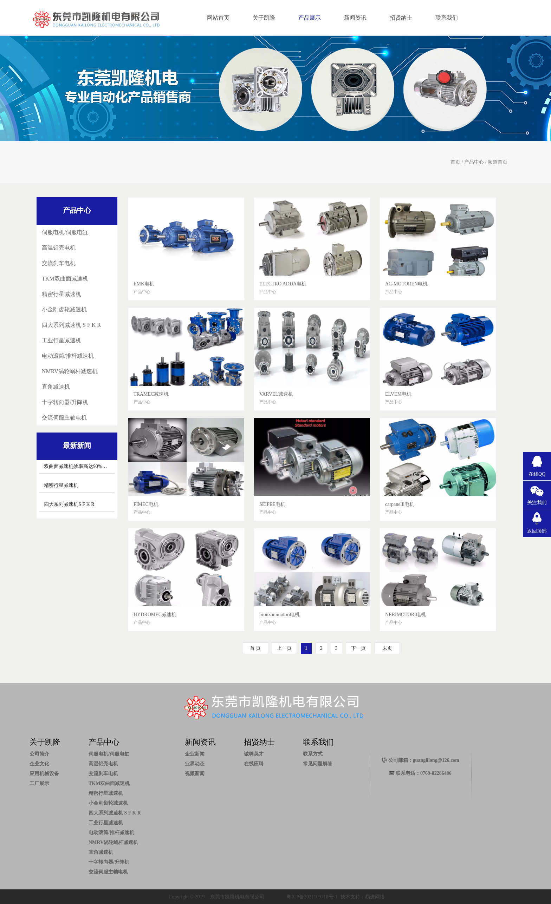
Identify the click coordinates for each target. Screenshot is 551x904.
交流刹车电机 (59, 263)
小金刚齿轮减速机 (64, 309)
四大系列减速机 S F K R (71, 325)
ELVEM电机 (398, 394)
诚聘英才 (254, 754)
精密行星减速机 (61, 294)
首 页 (255, 648)
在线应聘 (254, 763)
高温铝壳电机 (59, 248)
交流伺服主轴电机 (64, 418)
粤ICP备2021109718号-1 (311, 896)
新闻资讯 (355, 18)
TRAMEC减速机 (151, 394)
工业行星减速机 (61, 340)
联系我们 (446, 18)
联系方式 (313, 754)
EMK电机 (144, 283)
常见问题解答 (317, 763)
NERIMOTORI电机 (405, 614)
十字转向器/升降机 (65, 402)
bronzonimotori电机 (279, 614)
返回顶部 (537, 531)
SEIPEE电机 (272, 504)
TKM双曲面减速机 (65, 279)
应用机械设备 (44, 773)
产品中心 (474, 162)
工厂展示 (39, 783)
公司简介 (39, 754)
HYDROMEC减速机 (155, 614)
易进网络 (375, 896)
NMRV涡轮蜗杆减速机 (70, 371)
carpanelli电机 (399, 504)
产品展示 (309, 18)
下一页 (358, 648)
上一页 (284, 648)
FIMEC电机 (146, 504)
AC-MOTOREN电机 (406, 283)
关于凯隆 (264, 18)
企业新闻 (195, 754)
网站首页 (218, 18)
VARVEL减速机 (276, 394)
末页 (387, 648)
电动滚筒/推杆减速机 (68, 356)
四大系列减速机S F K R (69, 504)
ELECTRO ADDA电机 (282, 283)
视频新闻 (195, 773)
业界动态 (195, 763)
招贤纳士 (401, 18)
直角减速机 (56, 387)
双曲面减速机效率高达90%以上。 (80, 466)
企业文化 (39, 763)
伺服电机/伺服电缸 (65, 232)
